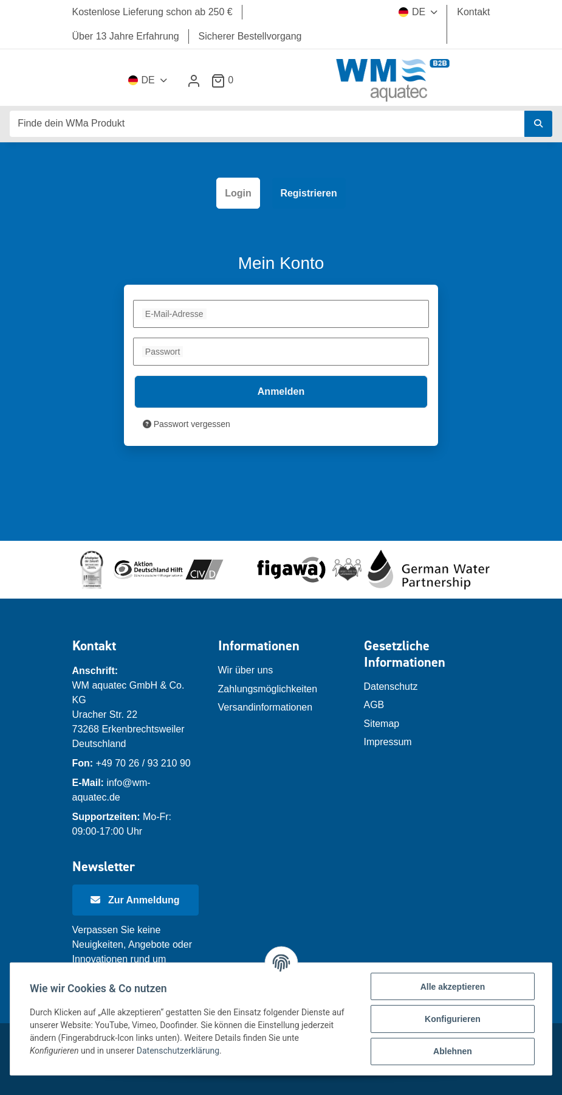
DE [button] (412, 12)
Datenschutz (391, 686)
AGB (374, 705)
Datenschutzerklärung (178, 1050)
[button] (194, 80)
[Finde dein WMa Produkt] (267, 124)
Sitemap (382, 723)
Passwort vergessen (186, 424)
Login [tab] (238, 193)
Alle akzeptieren (452, 987)
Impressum (388, 742)
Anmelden (281, 391)
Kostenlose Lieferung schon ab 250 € (152, 12)
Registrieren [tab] (308, 193)
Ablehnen (452, 1051)
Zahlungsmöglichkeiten (268, 689)
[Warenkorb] (227, 80)
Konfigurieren (453, 1019)
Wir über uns (245, 670)
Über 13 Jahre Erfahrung (125, 36)
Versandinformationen (265, 707)
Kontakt (473, 12)
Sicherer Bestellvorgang (250, 36)
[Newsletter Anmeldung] (135, 900)
